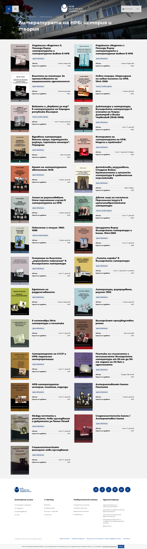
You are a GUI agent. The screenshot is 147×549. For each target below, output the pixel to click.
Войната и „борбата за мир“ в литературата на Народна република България (51, 109)
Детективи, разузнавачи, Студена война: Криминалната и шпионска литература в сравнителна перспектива (114, 172)
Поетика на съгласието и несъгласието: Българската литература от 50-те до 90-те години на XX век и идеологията (114, 359)
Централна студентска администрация (112, 515)
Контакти (126, 538)
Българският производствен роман (115, 322)
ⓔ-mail (17, 515)
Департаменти (31, 17)
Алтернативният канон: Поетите (112, 385)
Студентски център (81, 505)
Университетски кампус (86, 500)
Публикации (59, 17)
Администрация (111, 500)
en (138, 9)
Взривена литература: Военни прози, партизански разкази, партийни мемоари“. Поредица (51, 140)
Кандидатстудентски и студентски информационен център (113, 521)
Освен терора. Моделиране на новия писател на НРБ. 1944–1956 (113, 79)
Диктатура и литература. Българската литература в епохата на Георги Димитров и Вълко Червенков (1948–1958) (114, 112)
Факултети (107, 526)
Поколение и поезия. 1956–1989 (48, 229)
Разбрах (121, 546)
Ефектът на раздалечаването (43, 290)
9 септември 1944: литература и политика (48, 322)
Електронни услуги (24, 500)
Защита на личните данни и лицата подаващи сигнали (104, 538)
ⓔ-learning (49, 500)
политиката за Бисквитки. (110, 546)
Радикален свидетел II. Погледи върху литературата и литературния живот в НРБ (50, 49)
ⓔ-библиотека (49, 508)
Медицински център (81, 511)
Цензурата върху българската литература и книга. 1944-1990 (114, 230)
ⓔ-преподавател (21, 511)
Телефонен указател (78, 538)
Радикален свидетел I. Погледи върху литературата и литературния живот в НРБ (114, 49)
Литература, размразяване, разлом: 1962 (114, 290)
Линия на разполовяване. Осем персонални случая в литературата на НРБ (49, 200)
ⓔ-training (47, 515)
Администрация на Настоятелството (110, 505)
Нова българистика (46, 17)
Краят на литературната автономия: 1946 (49, 168)
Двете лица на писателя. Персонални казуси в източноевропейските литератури (112, 201)
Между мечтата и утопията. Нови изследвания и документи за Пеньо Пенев (51, 418)
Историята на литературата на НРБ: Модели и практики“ (111, 139)
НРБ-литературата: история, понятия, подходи (50, 385)
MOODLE (47, 505)
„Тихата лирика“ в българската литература (113, 259)
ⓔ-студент (19, 508)
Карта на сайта (65, 538)
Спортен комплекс (80, 508)
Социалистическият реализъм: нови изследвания (50, 448)
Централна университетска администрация (113, 510)
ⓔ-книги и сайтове (51, 511)
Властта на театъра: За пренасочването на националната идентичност (51, 79)
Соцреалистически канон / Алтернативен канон (113, 417)
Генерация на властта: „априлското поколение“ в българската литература (49, 261)
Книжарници (78, 514)
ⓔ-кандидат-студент (23, 505)
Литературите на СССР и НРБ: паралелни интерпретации (49, 356)
